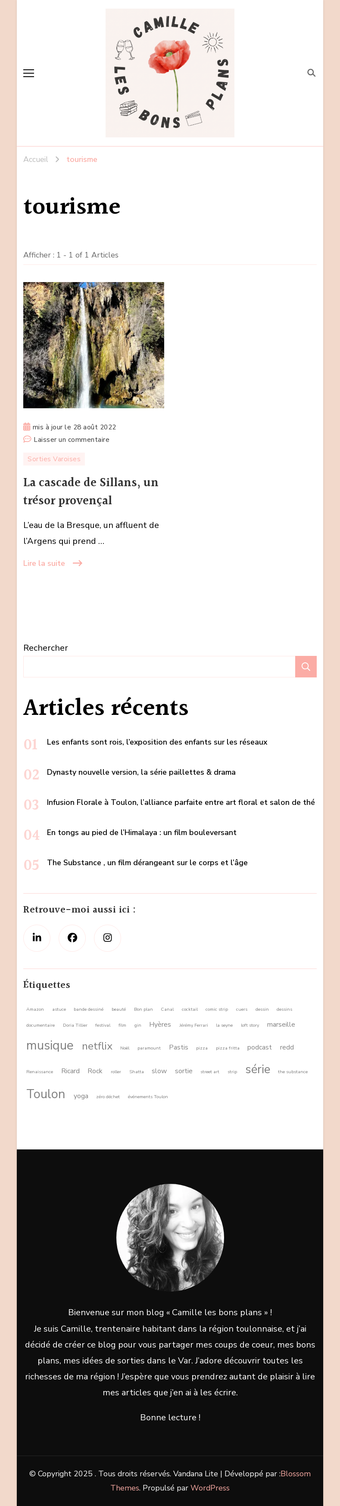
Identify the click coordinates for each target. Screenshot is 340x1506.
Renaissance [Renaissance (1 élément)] (39, 1071)
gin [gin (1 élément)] (137, 1025)
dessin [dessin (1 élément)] (262, 1009)
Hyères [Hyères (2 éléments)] (160, 1024)
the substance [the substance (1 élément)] (293, 1071)
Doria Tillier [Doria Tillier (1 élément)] (75, 1025)
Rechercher (45, 648)
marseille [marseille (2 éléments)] (281, 1024)
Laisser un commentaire (71, 440)
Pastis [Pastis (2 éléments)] (178, 1047)
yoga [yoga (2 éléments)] (81, 1096)
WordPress (210, 1488)
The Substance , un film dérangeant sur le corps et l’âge (147, 862)
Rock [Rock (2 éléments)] (95, 1071)
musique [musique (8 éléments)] (50, 1045)
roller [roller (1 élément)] (116, 1071)
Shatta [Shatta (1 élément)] (136, 1071)
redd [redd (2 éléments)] (287, 1047)
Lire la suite (44, 563)
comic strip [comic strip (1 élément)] (217, 1009)
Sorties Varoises (54, 458)
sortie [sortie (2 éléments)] (184, 1071)
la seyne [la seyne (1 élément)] (224, 1025)
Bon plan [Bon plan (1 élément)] (143, 1009)
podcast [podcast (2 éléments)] (259, 1047)
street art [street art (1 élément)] (209, 1071)
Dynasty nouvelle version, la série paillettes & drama (141, 772)
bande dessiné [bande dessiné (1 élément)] (88, 1009)
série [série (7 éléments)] (257, 1069)
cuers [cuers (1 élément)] (241, 1009)
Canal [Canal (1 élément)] (167, 1009)
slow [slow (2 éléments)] (159, 1071)
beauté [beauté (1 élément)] (119, 1009)
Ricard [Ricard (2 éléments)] (70, 1071)
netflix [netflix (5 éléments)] (97, 1046)
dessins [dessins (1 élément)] (284, 1009)
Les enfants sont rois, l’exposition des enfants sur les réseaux (157, 742)
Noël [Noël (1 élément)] (124, 1048)
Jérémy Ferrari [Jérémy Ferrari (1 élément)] (193, 1025)
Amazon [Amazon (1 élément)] (35, 1009)
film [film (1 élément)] (122, 1025)
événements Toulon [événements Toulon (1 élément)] (148, 1096)
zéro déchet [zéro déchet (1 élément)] (108, 1096)
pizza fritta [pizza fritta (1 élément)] (228, 1048)
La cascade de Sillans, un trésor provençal (91, 492)
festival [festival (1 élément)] (102, 1025)
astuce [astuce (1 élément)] (59, 1009)
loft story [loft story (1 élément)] (250, 1025)
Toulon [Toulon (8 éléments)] (46, 1093)
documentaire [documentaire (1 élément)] (40, 1025)
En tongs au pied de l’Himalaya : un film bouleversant (142, 832)
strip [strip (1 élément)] (232, 1071)
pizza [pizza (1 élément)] (202, 1048)
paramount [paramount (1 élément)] (149, 1048)
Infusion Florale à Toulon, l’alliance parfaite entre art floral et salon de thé (181, 802)
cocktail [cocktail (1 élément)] (190, 1009)
